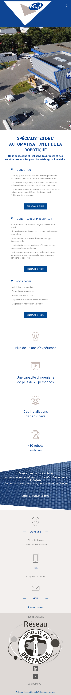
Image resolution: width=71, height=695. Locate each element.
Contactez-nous (35, 607)
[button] (35, 206)
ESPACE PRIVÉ (34, 684)
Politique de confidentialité (27, 692)
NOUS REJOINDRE (35, 617)
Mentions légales (47, 692)
